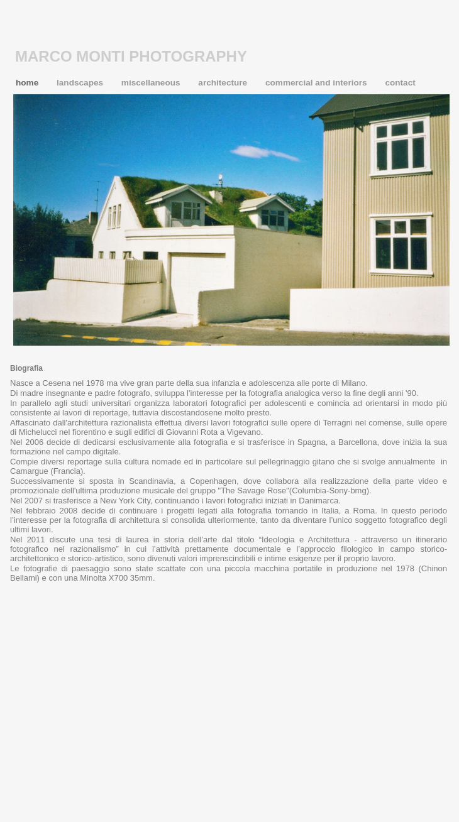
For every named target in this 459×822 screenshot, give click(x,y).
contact (400, 82)
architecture (224, 82)
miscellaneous (151, 82)
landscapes (81, 82)
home (28, 82)
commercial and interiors (317, 82)
